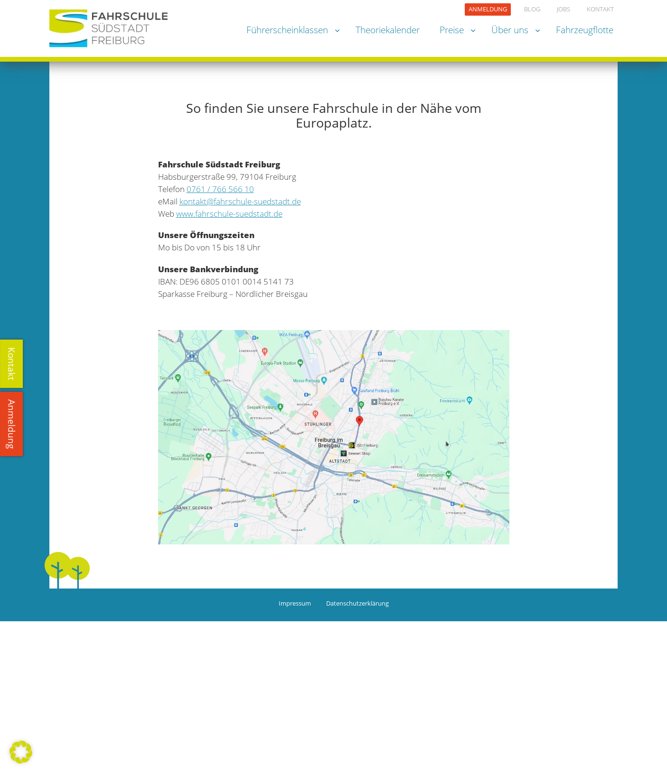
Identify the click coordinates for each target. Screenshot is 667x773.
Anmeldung (12, 424)
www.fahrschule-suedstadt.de (229, 213)
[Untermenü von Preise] (473, 29)
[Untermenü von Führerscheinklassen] (337, 29)
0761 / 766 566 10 (220, 189)
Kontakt (12, 363)
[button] (21, 752)
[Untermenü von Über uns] (537, 29)
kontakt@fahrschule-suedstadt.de (240, 201)
